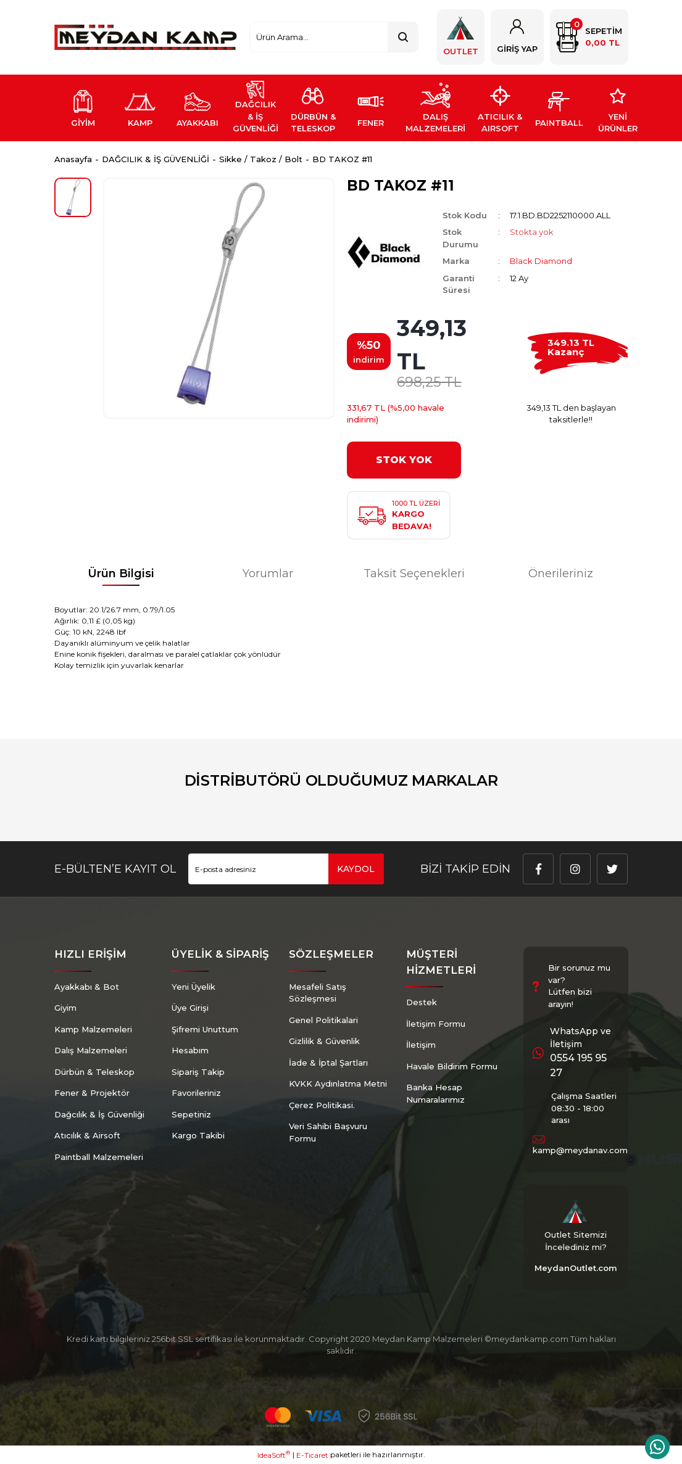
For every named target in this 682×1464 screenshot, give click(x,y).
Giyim (65, 1008)
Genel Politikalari (323, 1020)
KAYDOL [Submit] (356, 868)
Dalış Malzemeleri (90, 1050)
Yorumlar (268, 573)
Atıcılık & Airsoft (87, 1135)
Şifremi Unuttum (205, 1029)
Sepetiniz (191, 1114)
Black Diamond (541, 261)
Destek (421, 1002)
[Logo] (146, 37)
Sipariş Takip (198, 1072)
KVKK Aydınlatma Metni (338, 1083)
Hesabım (190, 1050)
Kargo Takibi (198, 1135)
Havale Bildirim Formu (451, 1066)
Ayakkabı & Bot (86, 987)
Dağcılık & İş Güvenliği (99, 1114)
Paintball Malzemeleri (98, 1157)
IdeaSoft (273, 1455)
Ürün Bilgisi (121, 573)
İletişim (421, 1045)
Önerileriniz (560, 573)
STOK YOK (404, 460)
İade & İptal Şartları (328, 1062)
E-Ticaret (312, 1455)
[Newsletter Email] (286, 868)
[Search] (333, 37)
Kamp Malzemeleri (93, 1029)
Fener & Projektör (92, 1093)
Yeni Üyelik (193, 987)
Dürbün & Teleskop (94, 1072)
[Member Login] (517, 37)
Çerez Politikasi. (322, 1105)
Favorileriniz (196, 1093)
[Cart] (589, 37)
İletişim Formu (435, 1024)
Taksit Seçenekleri (414, 573)
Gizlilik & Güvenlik (324, 1041)
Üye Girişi (190, 1008)
